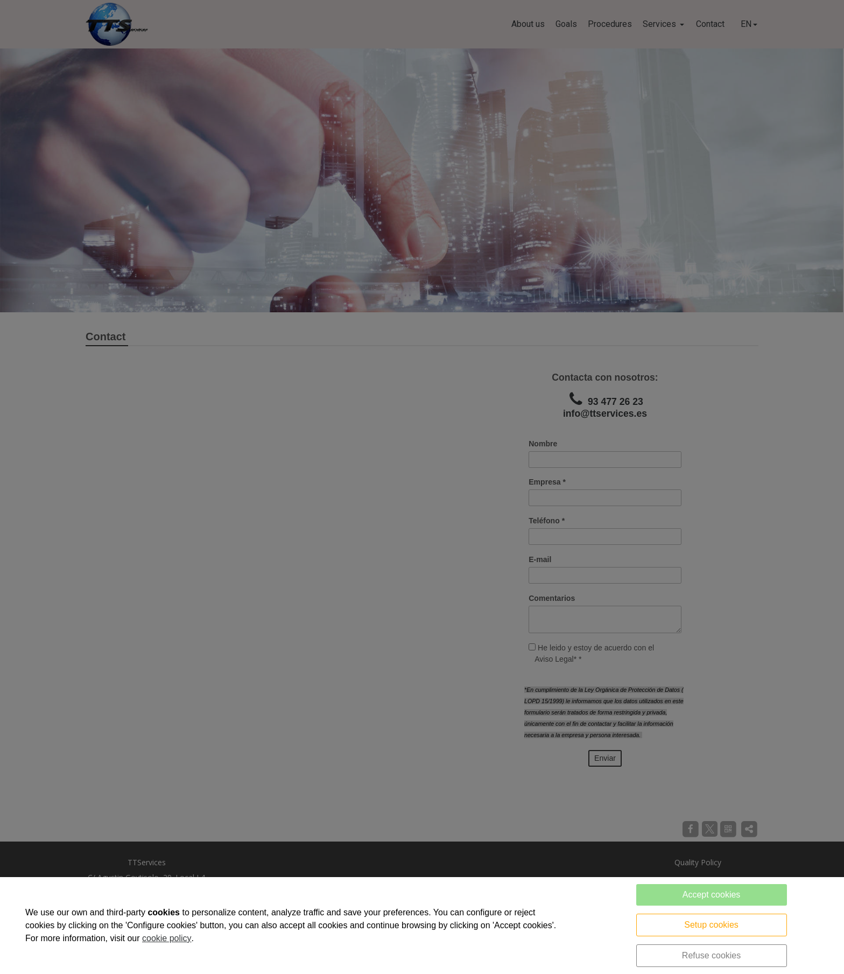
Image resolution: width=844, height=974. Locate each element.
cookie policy (167, 938)
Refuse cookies (711, 955)
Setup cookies (711, 924)
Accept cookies (712, 894)
